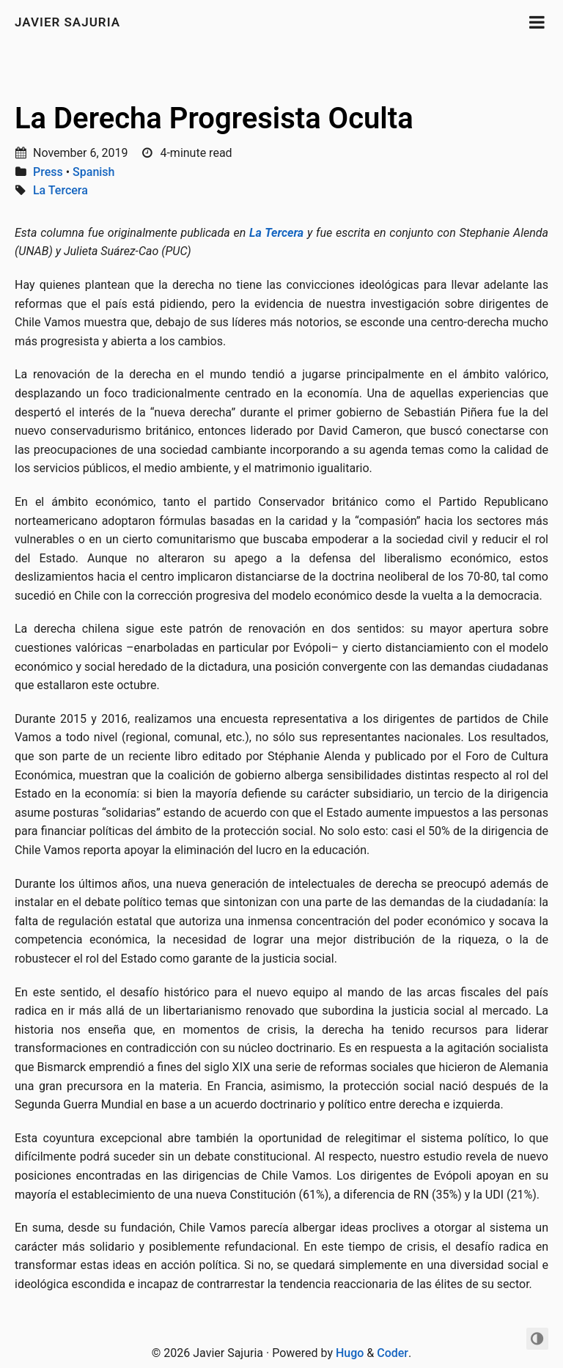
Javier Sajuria (67, 22)
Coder (392, 1353)
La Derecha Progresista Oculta (214, 118)
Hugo (350, 1353)
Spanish (93, 172)
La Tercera (60, 190)
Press (48, 172)
